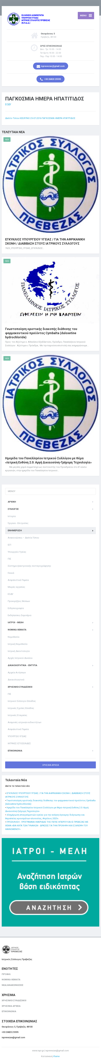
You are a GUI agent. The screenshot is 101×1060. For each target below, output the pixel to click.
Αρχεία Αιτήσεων (17, 672)
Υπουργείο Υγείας (17, 552)
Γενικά (11, 573)
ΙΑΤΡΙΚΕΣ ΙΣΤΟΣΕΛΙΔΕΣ (19, 743)
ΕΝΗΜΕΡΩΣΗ (15, 530)
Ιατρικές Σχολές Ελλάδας (21, 708)
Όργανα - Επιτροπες (18, 523)
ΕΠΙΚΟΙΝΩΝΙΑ (15, 750)
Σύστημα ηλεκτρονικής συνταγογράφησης (29, 566)
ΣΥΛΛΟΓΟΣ (13, 509)
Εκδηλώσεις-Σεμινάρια (19, 615)
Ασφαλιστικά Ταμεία (18, 580)
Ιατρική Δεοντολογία (19, 651)
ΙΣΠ (9, 544)
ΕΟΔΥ (8, 104)
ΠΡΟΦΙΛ (6, 974)
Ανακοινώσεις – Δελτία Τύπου (23, 537)
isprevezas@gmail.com (51, 66)
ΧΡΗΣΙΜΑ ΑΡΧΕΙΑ (50, 765)
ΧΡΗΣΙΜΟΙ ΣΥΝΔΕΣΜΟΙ (20, 687)
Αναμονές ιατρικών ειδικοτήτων (24, 722)
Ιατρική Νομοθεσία (17, 644)
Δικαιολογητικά (16, 679)
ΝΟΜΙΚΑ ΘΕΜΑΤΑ (17, 629)
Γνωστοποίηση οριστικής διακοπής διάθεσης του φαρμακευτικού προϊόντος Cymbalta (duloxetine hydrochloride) (41, 333)
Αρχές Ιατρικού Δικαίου (20, 658)
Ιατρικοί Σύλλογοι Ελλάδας (22, 701)
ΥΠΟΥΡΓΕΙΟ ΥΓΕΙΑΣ (17, 736)
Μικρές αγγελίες (16, 587)
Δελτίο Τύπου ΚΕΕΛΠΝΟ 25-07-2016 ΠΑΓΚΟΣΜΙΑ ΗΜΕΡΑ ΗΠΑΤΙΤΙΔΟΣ (40, 118)
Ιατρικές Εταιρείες (17, 715)
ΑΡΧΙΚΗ (12, 501)
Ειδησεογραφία (16, 608)
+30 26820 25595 (50, 79)
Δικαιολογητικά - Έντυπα (22, 665)
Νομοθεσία (13, 637)
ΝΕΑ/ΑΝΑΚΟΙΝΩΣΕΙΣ (12, 985)
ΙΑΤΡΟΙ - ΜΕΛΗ (16, 622)
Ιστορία (12, 516)
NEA (7, 140)
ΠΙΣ (9, 558)
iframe (56, 1056)
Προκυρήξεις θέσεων (19, 601)
